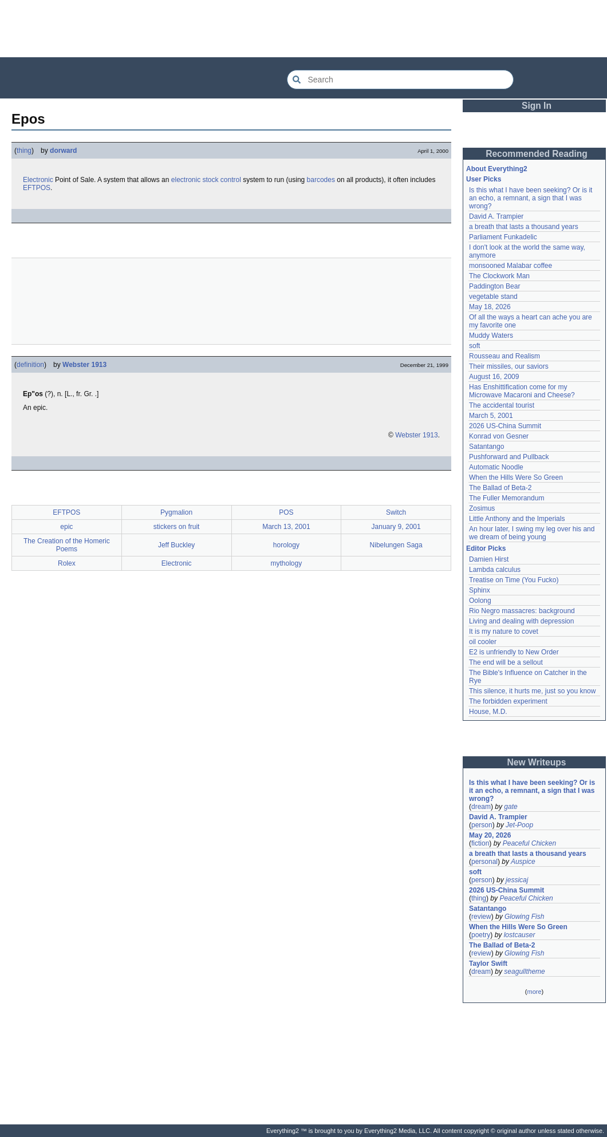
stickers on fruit (176, 527)
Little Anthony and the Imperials (517, 519)
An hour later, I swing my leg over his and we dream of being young (531, 533)
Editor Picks (486, 548)
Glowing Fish (524, 917)
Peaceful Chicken (529, 843)
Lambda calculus (495, 570)
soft (474, 346)
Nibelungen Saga (396, 545)
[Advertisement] (303, 28)
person (481, 825)
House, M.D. (488, 712)
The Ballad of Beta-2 (500, 488)
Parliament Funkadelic (503, 237)
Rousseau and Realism (504, 356)
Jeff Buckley (176, 545)
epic (66, 527)
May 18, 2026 (490, 307)
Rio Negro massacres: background (522, 611)
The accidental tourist (501, 405)
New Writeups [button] (536, 762)
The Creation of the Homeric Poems (66, 545)
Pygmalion (176, 512)
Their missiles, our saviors (509, 366)
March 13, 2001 (286, 527)
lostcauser (519, 935)
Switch (396, 512)
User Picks (483, 179)
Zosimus (482, 508)
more (534, 991)
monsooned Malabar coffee (510, 266)
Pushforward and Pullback (509, 457)
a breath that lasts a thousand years (523, 227)
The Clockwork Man (499, 276)
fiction (480, 843)
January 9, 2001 (396, 527)
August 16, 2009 (494, 377)
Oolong (480, 601)
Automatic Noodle (496, 467)
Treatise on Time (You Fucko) (514, 580)
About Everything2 (496, 169)
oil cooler (482, 642)
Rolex (67, 563)
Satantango (486, 447)
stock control (222, 180)
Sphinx (479, 590)
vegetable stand (493, 297)
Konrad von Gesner (499, 436)
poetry (480, 935)
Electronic (38, 180)
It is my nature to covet (503, 631)
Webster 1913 (84, 365)
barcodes (321, 180)
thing (24, 151)
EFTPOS (36, 188)
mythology (286, 563)
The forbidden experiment (508, 701)
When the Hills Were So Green (516, 477)
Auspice (523, 862)
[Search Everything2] (400, 79)
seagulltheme (524, 972)
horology (286, 545)
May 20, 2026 (490, 835)
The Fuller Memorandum (506, 498)
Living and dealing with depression (521, 621)
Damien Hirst (489, 559)
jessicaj (517, 880)
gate (510, 807)
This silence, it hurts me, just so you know (532, 691)
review (481, 917)
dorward (63, 151)
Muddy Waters (491, 335)
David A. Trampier (496, 216)
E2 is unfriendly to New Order (514, 652)
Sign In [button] (536, 105)
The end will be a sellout (506, 662)
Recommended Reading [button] (537, 154)
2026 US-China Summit (505, 426)
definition (30, 365)
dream (481, 807)
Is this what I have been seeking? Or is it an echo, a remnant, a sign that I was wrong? (530, 198)
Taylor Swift (488, 964)
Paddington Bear (494, 286)
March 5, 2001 (491, 416)
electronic (185, 180)
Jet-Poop (519, 825)
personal (484, 862)
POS (286, 512)
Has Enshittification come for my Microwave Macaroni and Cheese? (522, 391)
